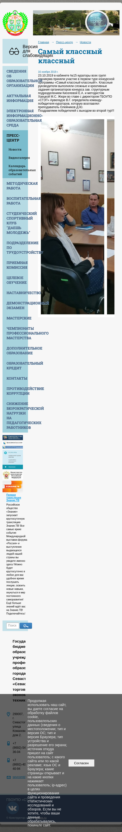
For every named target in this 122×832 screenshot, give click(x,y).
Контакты (17, 378)
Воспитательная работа (17, 200)
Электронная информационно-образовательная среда (17, 117)
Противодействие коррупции (17, 391)
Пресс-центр (13, 138)
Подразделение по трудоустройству (17, 247)
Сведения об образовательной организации (17, 78)
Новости (15, 149)
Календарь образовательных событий (18, 170)
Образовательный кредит (17, 365)
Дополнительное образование (17, 350)
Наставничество (17, 292)
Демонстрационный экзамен (17, 305)
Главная (43, 42)
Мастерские (17, 318)
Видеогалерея (18, 158)
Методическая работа (17, 185)
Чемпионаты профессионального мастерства (17, 333)
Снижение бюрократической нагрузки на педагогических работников (17, 415)
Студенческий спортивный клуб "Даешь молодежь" (17, 223)
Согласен (81, 763)
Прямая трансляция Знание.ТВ (13, 498)
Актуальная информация (17, 98)
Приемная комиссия (17, 265)
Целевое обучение (17, 280)
